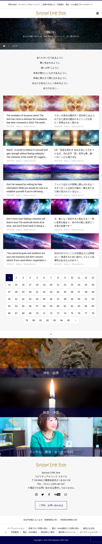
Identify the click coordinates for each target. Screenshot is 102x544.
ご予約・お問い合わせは (51, 505)
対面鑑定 (15, 532)
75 (72, 313)
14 (9, 285)
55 (23, 306)
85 (68, 320)
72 (51, 313)
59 (51, 306)
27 (9, 292)
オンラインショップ (88, 532)
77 (86, 313)
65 (93, 306)
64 (86, 306)
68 (23, 313)
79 (27, 320)
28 (16, 292)
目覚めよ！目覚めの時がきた (26, 126)
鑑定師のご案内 (47, 532)
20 (51, 285)
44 (37, 299)
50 (79, 299)
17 (30, 285)
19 (44, 285)
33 (51, 292)
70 (37, 313)
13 (93, 277)
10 (72, 277)
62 (72, 306)
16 (23, 285)
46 (51, 299)
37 (79, 292)
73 (58, 313)
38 (86, 292)
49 (72, 299)
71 (44, 313)
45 (44, 299)
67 (16, 313)
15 (16, 285)
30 (30, 292)
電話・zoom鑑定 (30, 532)
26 (93, 285)
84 (61, 320)
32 (44, 292)
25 (86, 285)
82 (47, 320)
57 (37, 306)
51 (86, 299)
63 (79, 306)
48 (65, 299)
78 (93, 313)
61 (65, 306)
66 (9, 313)
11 (79, 277)
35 (65, 292)
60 (58, 306)
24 (79, 285)
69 (30, 313)
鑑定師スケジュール (67, 532)
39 (93, 292)
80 (33, 320)
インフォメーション (15, 528)
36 (72, 292)
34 (58, 292)
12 (86, 277)
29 (23, 292)
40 (9, 299)
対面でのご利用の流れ (38, 528)
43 (30, 299)
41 (16, 299)
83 (54, 320)
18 (37, 285)
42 (23, 299)
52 (93, 299)
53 (9, 306)
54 (16, 306)
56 (30, 306)
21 (58, 285)
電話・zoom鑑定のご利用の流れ (65, 528)
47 (58, 299)
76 (79, 313)
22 (65, 285)
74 (65, 313)
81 (40, 320)
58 (44, 306)
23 (72, 285)
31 (37, 292)
